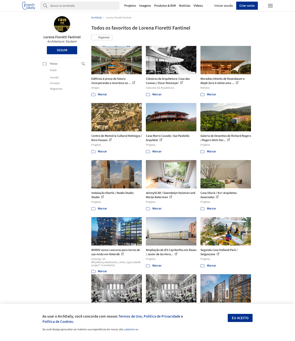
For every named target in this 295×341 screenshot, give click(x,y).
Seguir (62, 50)
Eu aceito (240, 318)
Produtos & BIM (165, 5)
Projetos (130, 5)
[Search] (85, 6)
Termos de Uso (130, 316)
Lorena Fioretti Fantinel (62, 37)
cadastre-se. (131, 329)
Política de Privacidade (162, 316)
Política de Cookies (57, 321)
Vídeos (198, 5)
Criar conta (247, 5)
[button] (101, 37)
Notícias (184, 5)
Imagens (145, 5)
